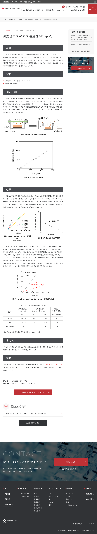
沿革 (67, 502)
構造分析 (37, 502)
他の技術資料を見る (32, 423)
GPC (35, 493)
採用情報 (82, 7)
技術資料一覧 (39, 10)
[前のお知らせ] (95, 1)
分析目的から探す (23, 496)
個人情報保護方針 (77, 524)
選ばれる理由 (30, 10)
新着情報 (68, 7)
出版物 (51, 505)
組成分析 (37, 499)
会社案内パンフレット (73, 505)
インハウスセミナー (55, 496)
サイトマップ (90, 524)
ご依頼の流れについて (69, 469)
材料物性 (20, 20)
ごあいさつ (69, 493)
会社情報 (82, 10)
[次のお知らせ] (95, 2)
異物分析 (37, 511)
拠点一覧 (69, 499)
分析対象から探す (23, 493)
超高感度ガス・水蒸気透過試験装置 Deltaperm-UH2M (80, 45)
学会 (50, 499)
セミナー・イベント (62, 10)
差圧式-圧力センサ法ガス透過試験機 (80, 51)
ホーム (23, 10)
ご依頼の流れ (75, 10)
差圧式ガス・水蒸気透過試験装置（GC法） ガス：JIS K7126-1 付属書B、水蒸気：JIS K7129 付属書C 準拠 (81, 37)
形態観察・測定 (39, 508)
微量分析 (37, 505)
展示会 (51, 502)
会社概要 (69, 496)
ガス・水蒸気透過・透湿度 (31, 20)
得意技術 (75, 7)
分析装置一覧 (49, 10)
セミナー (51, 493)
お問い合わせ (92, 9)
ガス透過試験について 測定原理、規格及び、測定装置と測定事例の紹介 (25, 413)
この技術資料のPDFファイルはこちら (32, 392)
